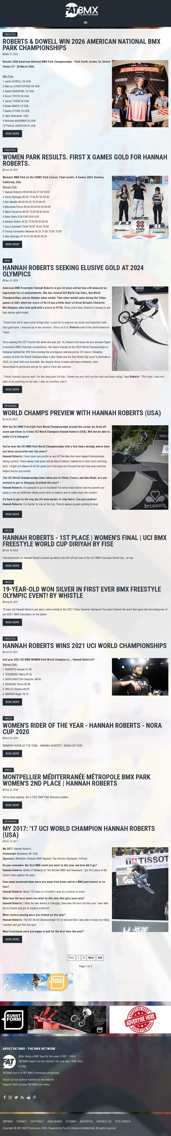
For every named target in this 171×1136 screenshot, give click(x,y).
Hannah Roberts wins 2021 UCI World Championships (85, 646)
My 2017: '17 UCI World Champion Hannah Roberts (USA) (79, 832)
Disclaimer (55, 1121)
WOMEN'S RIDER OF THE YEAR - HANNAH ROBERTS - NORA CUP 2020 (82, 728)
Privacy (22, 1121)
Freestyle (10, 34)
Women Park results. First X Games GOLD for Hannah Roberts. (85, 160)
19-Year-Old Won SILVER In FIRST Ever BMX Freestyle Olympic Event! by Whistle (82, 592)
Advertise (86, 1121)
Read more (12, 133)
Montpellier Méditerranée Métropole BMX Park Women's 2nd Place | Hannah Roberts (76, 780)
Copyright (37, 1121)
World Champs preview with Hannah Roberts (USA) (82, 413)
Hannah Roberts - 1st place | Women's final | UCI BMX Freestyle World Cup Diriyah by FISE (85, 541)
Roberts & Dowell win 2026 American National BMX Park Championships (81, 44)
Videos (8, 530)
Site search (122, 1121)
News (7, 260)
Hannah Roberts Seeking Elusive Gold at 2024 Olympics (73, 271)
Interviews (10, 406)
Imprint (8, 1121)
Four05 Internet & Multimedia (79, 1128)
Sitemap (71, 1121)
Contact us (103, 1121)
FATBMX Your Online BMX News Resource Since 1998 (85, 9)
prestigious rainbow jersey (64, 352)
